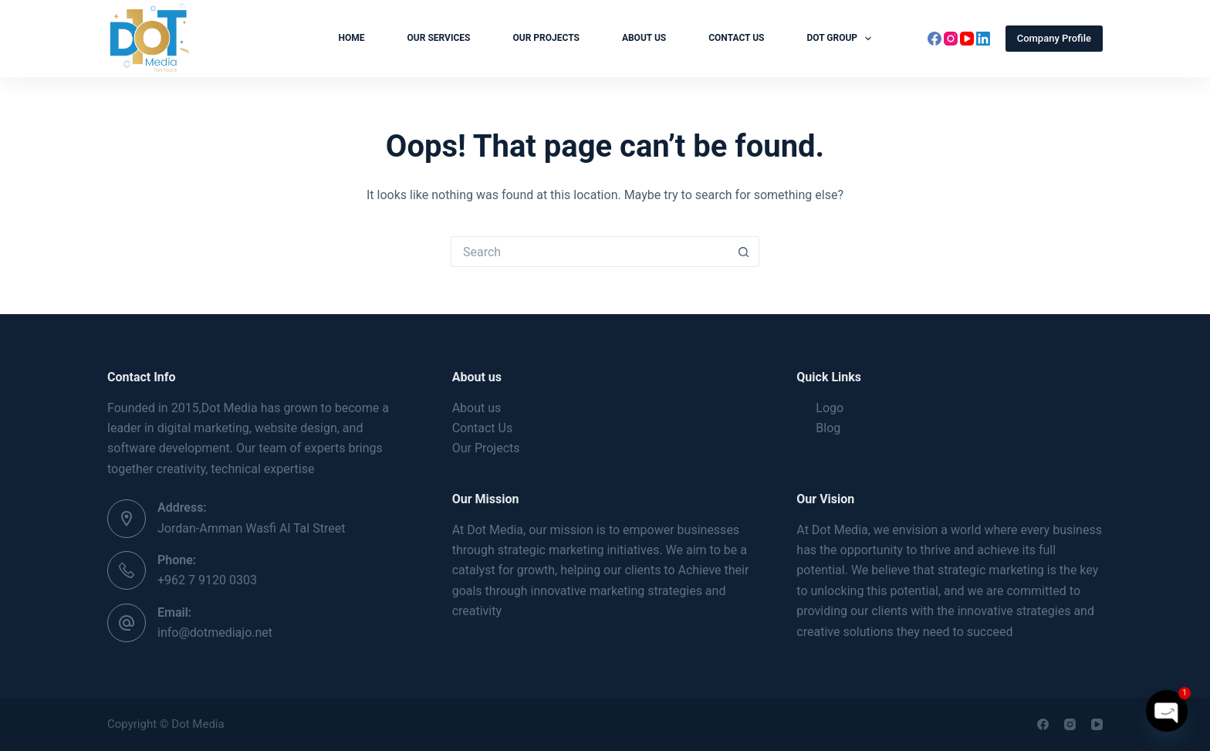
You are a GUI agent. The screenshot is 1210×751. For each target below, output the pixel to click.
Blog (828, 428)
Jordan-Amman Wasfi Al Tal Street (251, 528)
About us (644, 37)
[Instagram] (951, 39)
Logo (829, 408)
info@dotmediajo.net (214, 632)
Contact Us (736, 37)
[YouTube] (967, 39)
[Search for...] (589, 251)
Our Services (439, 37)
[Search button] (743, 251)
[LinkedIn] (983, 39)
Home (352, 37)
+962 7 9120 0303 (207, 580)
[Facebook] (934, 39)
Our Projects (545, 37)
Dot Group (841, 38)
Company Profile (1054, 38)
